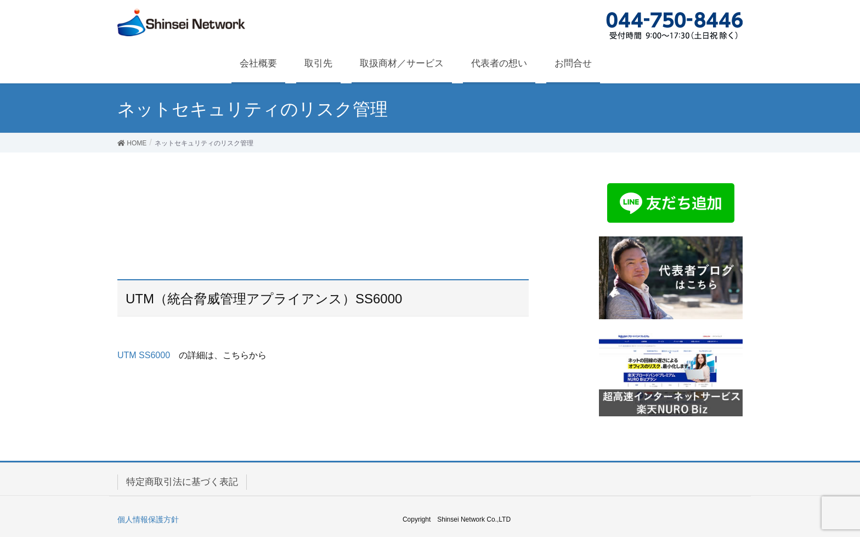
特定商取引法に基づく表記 (182, 482)
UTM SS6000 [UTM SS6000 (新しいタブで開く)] (143, 355)
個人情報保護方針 (148, 519)
